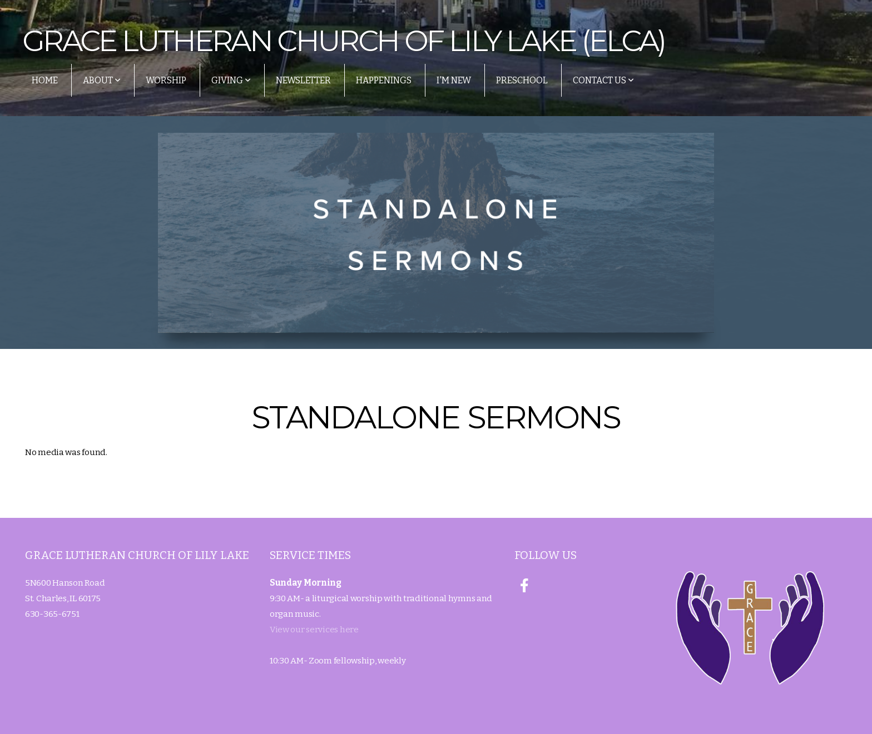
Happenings (384, 80)
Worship (166, 80)
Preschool (522, 80)
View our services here (314, 630)
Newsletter (303, 80)
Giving (231, 80)
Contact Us (603, 80)
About (102, 80)
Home (45, 80)
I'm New (454, 80)
